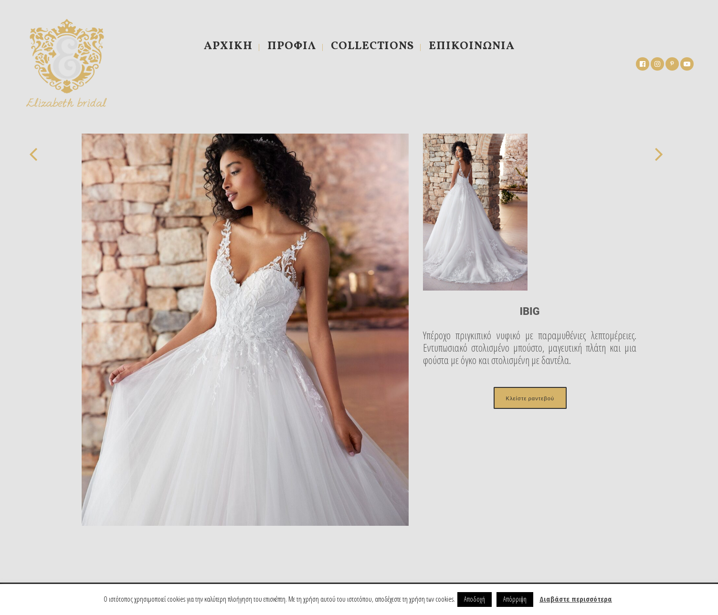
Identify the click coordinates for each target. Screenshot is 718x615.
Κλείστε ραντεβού (530, 398)
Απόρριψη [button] (515, 599)
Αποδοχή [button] (474, 599)
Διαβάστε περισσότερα (575, 599)
